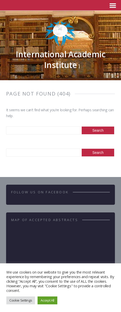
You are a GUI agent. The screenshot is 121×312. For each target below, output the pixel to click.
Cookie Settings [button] (20, 300)
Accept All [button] (47, 300)
